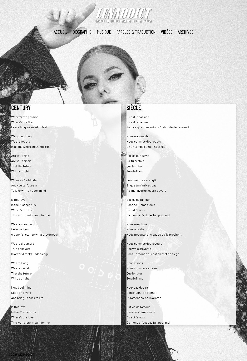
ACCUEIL (60, 32)
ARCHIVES (185, 32)
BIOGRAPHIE (82, 32)
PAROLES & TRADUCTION (136, 32)
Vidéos (166, 32)
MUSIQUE (104, 32)
